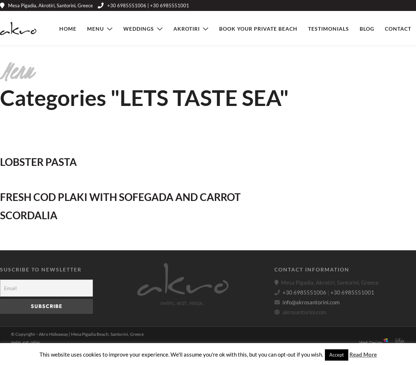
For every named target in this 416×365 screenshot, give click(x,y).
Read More (363, 354)
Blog (367, 29)
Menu (95, 29)
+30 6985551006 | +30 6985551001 (143, 5)
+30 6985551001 (352, 292)
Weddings (138, 29)
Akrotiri (186, 29)
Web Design (382, 342)
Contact (398, 29)
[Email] (46, 288)
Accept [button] (336, 355)
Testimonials (328, 29)
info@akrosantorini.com (311, 302)
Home (67, 29)
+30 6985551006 (304, 292)
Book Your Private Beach (258, 29)
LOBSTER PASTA (38, 162)
